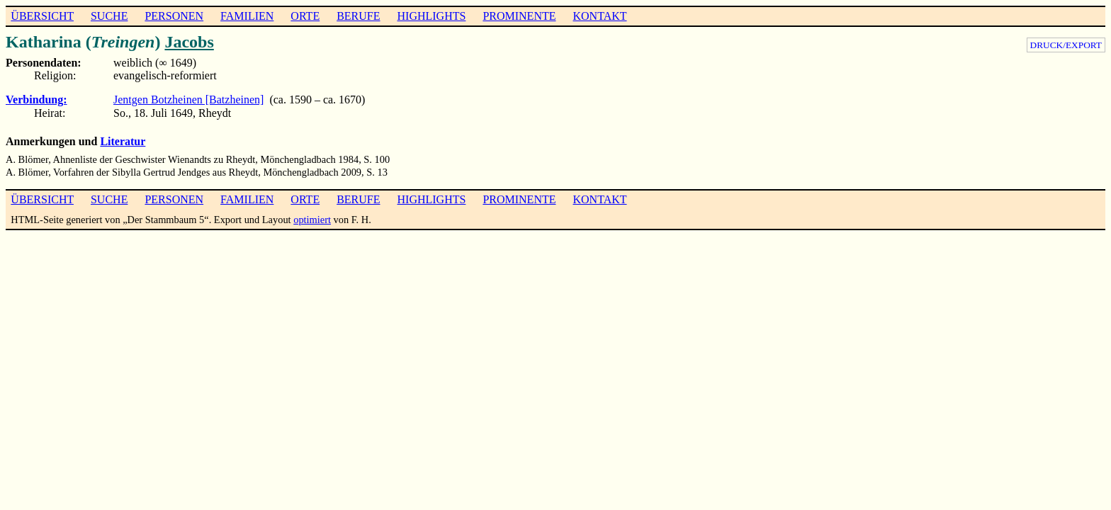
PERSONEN (174, 16)
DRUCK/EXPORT (1066, 45)
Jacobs (188, 42)
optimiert (312, 219)
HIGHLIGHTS (431, 16)
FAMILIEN (246, 16)
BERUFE (358, 16)
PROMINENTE (519, 16)
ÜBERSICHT (42, 16)
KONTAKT (599, 16)
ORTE (305, 16)
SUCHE (109, 16)
